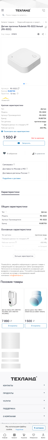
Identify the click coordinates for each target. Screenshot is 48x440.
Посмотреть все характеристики (16, 131)
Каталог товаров (7, 22)
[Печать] (38, 34)
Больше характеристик (24, 256)
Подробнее (19, 429)
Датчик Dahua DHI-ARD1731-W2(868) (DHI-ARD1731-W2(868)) (11, 311)
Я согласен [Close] (39, 428)
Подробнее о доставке (12, 178)
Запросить (24, 143)
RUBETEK (11, 91)
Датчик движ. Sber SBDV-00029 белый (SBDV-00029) (35, 311)
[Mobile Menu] (2, 10)
